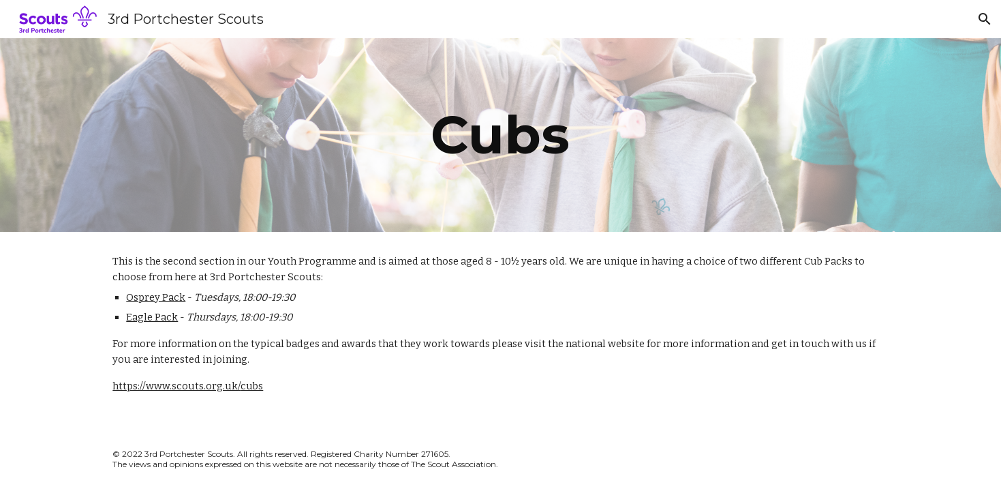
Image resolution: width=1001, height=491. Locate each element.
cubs (252, 386)
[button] (984, 19)
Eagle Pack (152, 317)
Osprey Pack (155, 297)
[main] (501, 135)
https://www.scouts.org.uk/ (176, 386)
